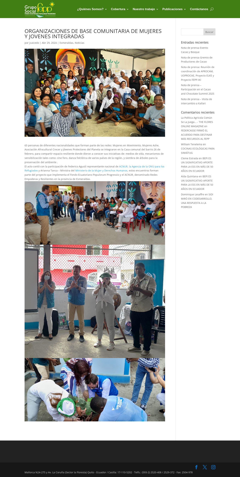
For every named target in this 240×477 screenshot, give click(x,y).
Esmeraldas (66, 42)
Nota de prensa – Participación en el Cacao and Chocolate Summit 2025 (197, 89)
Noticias (79, 42)
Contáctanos (199, 9)
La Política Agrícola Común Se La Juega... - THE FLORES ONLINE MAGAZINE (197, 122)
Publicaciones (172, 9)
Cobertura (118, 9)
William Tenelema (191, 144)
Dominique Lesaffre (192, 194)
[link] (101, 170)
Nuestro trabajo (144, 9)
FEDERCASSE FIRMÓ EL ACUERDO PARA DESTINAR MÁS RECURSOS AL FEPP (196, 135)
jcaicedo (34, 42)
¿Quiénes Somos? (90, 9)
